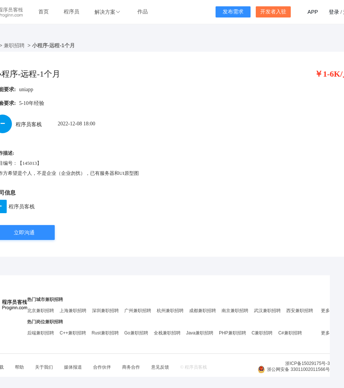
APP (313, 12)
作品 (142, 12)
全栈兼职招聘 (167, 333)
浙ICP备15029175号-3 (307, 363)
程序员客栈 (22, 206)
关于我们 (44, 367)
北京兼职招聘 (40, 310)
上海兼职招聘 (73, 310)
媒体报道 (73, 367)
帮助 (19, 367)
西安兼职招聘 (299, 310)
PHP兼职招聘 (232, 333)
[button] (108, 12)
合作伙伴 (102, 367)
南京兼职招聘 (235, 310)
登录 (334, 12)
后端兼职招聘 (40, 333)
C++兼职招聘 (73, 333)
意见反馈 (160, 367)
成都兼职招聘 (202, 310)
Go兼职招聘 (136, 333)
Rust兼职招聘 (105, 333)
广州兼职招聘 (137, 310)
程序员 (71, 12)
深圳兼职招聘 (105, 310)
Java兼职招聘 (199, 333)
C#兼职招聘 (290, 333)
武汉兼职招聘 (267, 310)
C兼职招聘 (262, 333)
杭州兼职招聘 (170, 310)
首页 (43, 12)
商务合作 (131, 367)
